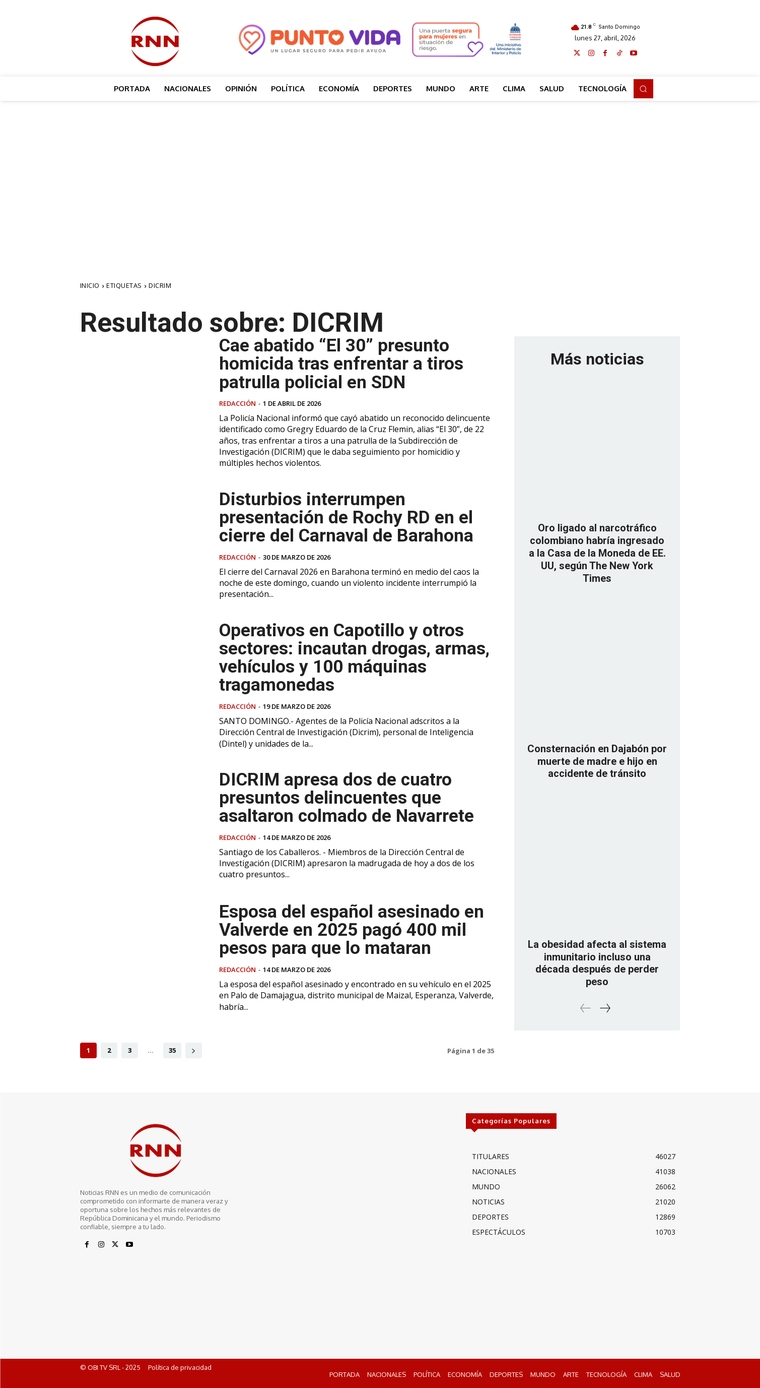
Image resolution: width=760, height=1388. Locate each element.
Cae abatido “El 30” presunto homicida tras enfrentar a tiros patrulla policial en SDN (341, 363)
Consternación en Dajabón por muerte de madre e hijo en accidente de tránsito (597, 759)
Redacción (237, 402)
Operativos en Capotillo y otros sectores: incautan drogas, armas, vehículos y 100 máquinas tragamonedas (355, 657)
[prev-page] (585, 1003)
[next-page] (193, 1049)
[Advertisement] (380, 176)
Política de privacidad (180, 1366)
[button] (643, 88)
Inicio (90, 285)
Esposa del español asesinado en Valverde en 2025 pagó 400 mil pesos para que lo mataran (351, 929)
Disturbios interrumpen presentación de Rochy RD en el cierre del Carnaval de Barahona (347, 517)
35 (172, 1049)
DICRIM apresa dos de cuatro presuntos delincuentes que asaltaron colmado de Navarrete (347, 797)
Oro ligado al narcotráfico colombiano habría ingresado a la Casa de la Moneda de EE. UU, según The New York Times (597, 552)
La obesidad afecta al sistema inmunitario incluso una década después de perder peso (597, 959)
